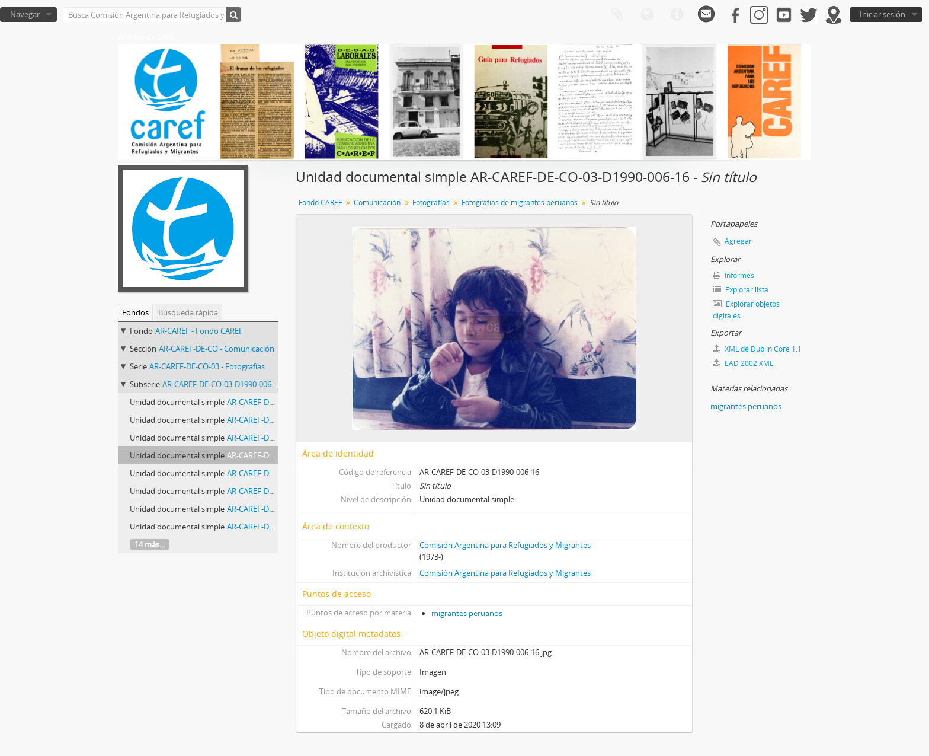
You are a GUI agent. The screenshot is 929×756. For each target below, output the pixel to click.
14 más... (149, 544)
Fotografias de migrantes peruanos (520, 202)
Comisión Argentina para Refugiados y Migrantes (505, 545)
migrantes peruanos (466, 613)
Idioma (647, 15)
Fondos (135, 312)
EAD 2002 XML (743, 363)
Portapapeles (617, 15)
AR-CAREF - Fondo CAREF (199, 331)
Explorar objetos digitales (746, 310)
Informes (733, 275)
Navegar (25, 14)
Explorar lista (740, 290)
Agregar (738, 241)
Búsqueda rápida (188, 312)
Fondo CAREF (320, 202)
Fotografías (431, 202)
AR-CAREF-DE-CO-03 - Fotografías (207, 366)
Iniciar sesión (882, 14)
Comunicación (377, 202)
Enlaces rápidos (676, 15)
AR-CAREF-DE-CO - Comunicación (216, 348)
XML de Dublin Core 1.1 (757, 349)
